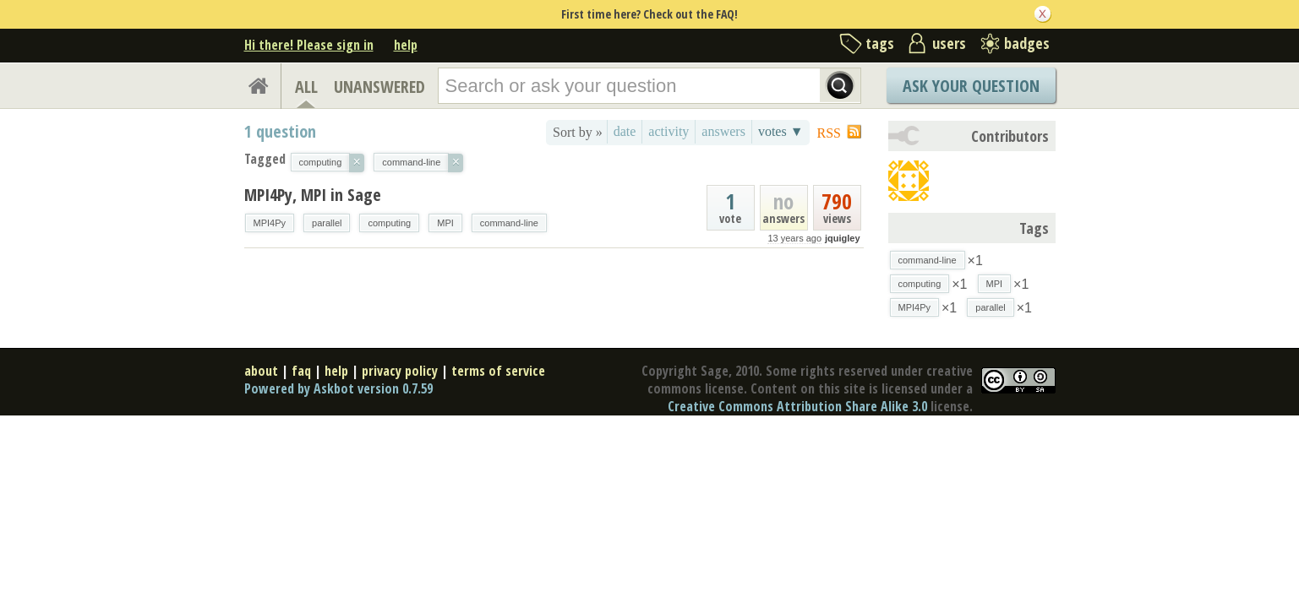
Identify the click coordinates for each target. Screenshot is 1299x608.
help (406, 44)
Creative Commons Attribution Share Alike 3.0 (797, 406)
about (261, 370)
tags (879, 43)
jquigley (842, 238)
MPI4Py (270, 223)
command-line (509, 223)
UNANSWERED (379, 86)
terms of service (498, 370)
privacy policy (400, 370)
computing (389, 223)
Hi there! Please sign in (309, 44)
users (949, 43)
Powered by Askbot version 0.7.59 (338, 388)
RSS (829, 133)
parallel (326, 223)
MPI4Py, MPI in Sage (312, 194)
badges (1027, 43)
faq (301, 370)
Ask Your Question (971, 85)
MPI (445, 223)
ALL (306, 86)
